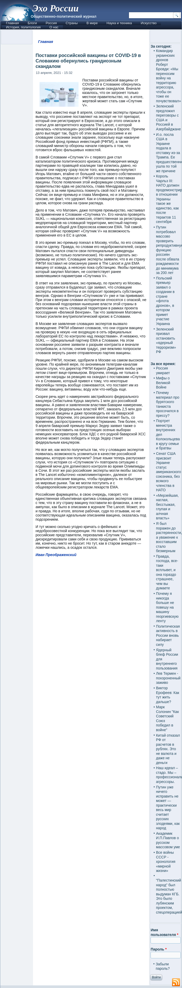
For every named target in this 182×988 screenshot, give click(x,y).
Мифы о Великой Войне (163, 382)
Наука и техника (119, 23)
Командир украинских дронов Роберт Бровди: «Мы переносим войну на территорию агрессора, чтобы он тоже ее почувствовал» (168, 76)
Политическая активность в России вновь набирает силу (168, 635)
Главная (12, 23)
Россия (51, 23)
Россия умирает (163, 370)
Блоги (32, 23)
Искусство (149, 23)
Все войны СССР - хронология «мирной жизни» (165, 861)
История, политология (23, 27)
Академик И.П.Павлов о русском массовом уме (168, 840)
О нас (53, 27)
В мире (92, 23)
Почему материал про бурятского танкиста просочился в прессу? (167, 404)
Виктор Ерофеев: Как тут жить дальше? (167, 695)
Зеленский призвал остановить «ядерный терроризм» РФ (166, 340)
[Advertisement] (91, 762)
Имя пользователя (164, 932)
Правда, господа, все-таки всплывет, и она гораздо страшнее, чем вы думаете (167, 572)
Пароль (158, 949)
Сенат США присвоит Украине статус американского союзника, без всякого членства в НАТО (168, 471)
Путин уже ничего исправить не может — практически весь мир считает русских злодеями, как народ (168, 807)
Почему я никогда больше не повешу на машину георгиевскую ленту (167, 607)
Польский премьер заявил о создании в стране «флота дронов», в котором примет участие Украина (165, 301)
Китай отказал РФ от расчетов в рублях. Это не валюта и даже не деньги (168, 749)
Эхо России (55, 8)
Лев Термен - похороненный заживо (168, 678)
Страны (71, 23)
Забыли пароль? (163, 966)
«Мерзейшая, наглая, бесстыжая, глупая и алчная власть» (167, 506)
